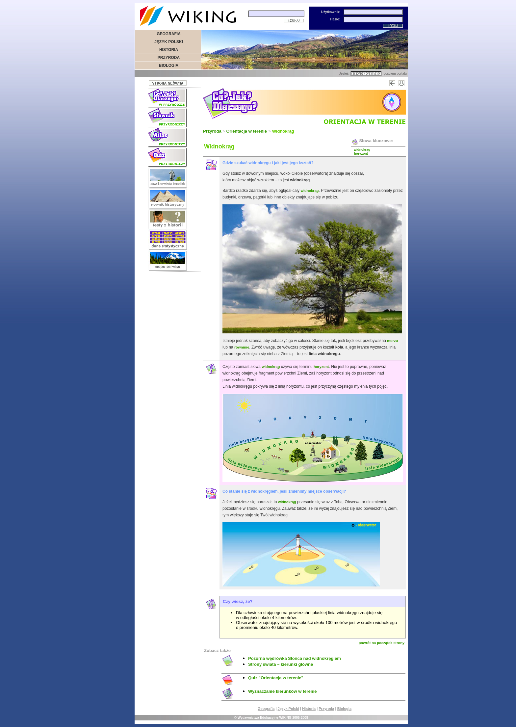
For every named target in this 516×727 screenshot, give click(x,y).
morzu (392, 341)
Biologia (344, 709)
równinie (241, 347)
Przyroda (326, 709)
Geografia (266, 709)
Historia (309, 709)
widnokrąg (309, 191)
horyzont (321, 367)
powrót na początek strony (381, 643)
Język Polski (288, 709)
